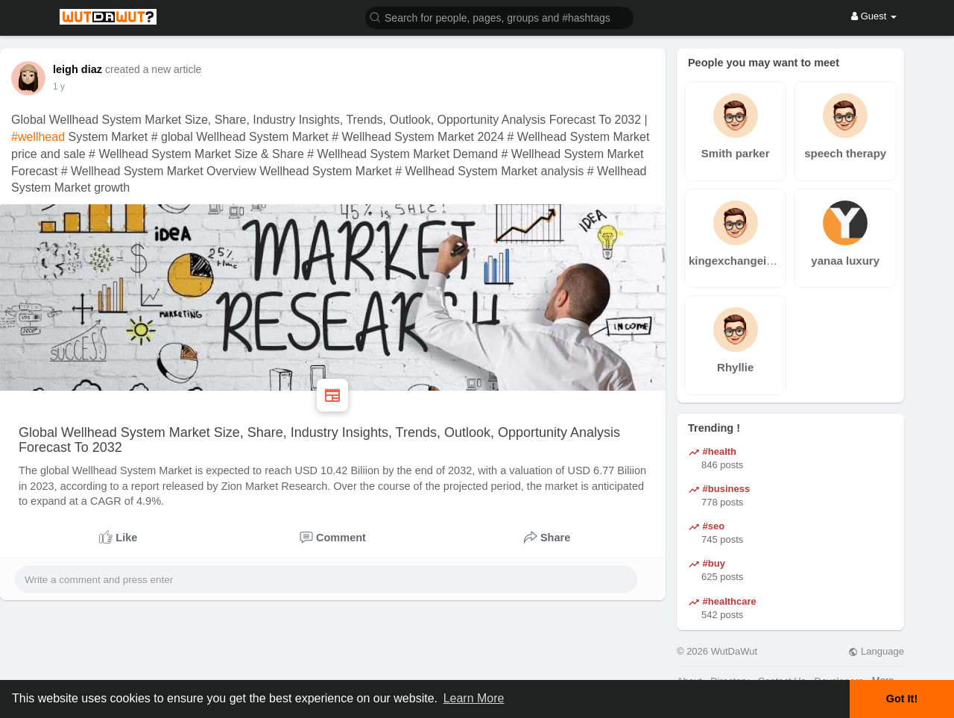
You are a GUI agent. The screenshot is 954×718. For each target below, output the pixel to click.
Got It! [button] (901, 699)
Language (875, 651)
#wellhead (38, 136)
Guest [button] (874, 16)
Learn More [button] (474, 698)
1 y (59, 86)
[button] (499, 16)
